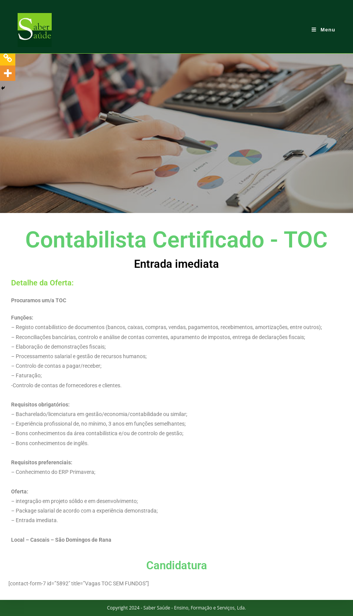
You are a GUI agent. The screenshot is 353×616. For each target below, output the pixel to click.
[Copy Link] (7, 58)
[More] (7, 73)
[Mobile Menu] (323, 30)
